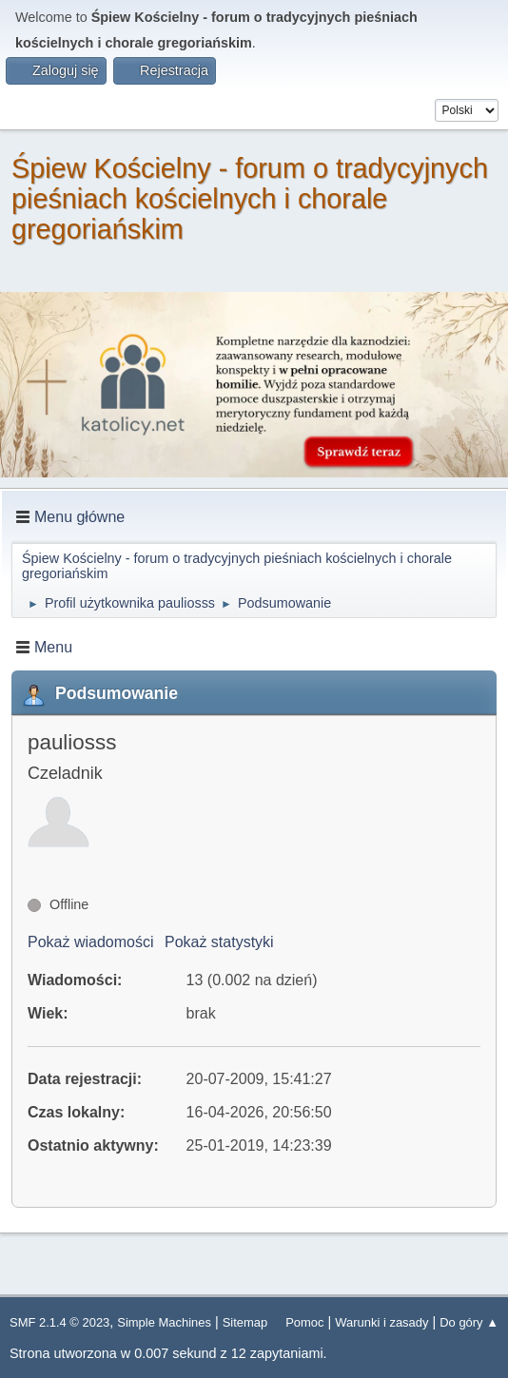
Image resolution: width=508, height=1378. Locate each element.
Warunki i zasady (381, 1322)
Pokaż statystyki (219, 942)
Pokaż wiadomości (91, 942)
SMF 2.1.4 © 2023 (59, 1322)
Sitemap (245, 1322)
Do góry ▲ (469, 1322)
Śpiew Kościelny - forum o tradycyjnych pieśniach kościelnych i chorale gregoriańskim (249, 198)
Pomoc (304, 1322)
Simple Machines (164, 1322)
